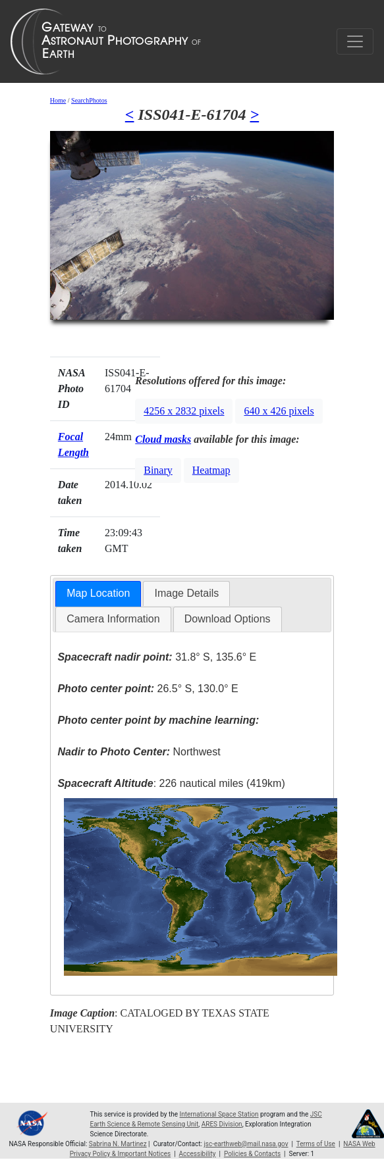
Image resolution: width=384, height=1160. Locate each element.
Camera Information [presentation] (113, 618)
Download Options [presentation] (227, 618)
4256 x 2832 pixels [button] (184, 410)
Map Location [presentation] (98, 593)
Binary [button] (158, 470)
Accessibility (197, 1153)
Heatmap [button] (211, 470)
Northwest (138, 751)
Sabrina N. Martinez (118, 1143)
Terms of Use (315, 1143)
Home (58, 100)
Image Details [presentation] (186, 593)
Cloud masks (163, 439)
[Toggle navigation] (355, 41)
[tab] (98, 594)
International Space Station (219, 1114)
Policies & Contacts (252, 1153)
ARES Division (222, 1124)
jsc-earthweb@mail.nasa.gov (246, 1143)
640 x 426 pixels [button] (279, 410)
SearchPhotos (89, 100)
